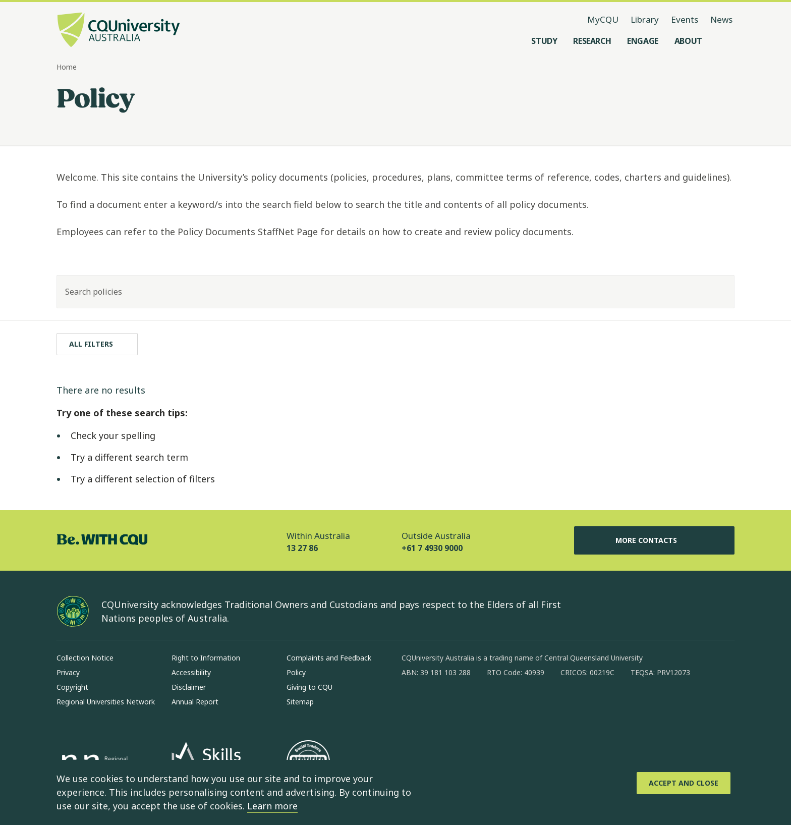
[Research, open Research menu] (592, 41)
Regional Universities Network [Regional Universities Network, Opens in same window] (105, 701)
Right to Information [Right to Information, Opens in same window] (206, 658)
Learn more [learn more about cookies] (272, 806)
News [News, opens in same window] (721, 19)
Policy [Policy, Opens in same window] (296, 672)
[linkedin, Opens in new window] (465, 705)
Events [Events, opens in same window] (684, 19)
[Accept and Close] (683, 783)
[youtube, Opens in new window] (517, 705)
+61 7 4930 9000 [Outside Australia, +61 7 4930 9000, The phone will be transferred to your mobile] (432, 548)
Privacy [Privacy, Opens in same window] (68, 672)
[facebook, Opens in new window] (413, 705)
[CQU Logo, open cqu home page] (118, 31)
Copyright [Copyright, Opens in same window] (72, 687)
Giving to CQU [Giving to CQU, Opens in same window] (309, 687)
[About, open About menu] (688, 41)
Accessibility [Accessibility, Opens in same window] (191, 672)
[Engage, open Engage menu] (642, 41)
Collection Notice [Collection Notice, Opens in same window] (85, 658)
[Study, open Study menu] (544, 41)
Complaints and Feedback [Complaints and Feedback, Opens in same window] (329, 658)
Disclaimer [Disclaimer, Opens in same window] (189, 687)
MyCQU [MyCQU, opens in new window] (602, 19)
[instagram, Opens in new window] (439, 705)
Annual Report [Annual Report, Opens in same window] (195, 701)
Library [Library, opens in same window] (645, 19)
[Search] (718, 292)
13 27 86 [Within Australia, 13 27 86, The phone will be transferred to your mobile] (302, 548)
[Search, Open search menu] (724, 40)
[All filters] (97, 344)
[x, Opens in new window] (491, 705)
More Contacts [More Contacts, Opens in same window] (654, 540)
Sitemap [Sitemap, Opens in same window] (300, 701)
